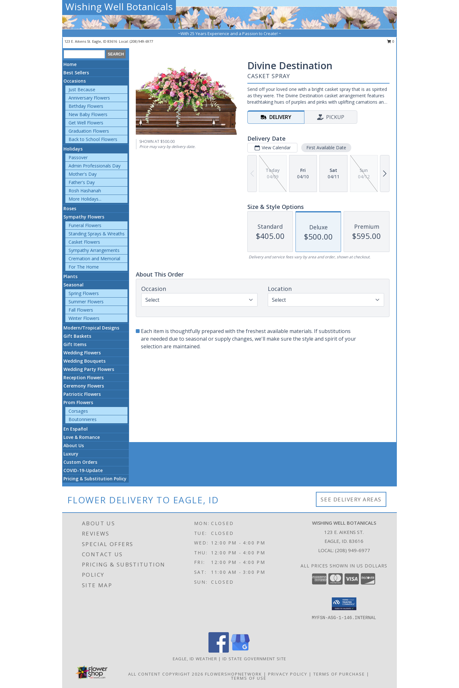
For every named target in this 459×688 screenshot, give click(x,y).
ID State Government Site (254, 659)
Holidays (73, 149)
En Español (75, 429)
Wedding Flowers (82, 353)
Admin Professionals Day (94, 166)
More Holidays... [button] (85, 199)
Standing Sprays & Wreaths (97, 234)
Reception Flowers (83, 377)
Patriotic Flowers (82, 394)
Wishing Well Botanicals (119, 7)
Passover (78, 157)
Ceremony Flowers (83, 386)
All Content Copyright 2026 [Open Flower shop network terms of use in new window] (165, 674)
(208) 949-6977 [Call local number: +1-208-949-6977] (141, 41)
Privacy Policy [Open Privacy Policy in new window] (287, 674)
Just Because (82, 89)
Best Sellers (76, 73)
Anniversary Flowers (89, 98)
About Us (73, 445)
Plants (70, 276)
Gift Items (74, 344)
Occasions (74, 81)
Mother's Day (83, 174)
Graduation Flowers (89, 131)
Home (69, 64)
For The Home (84, 267)
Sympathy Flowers (83, 217)
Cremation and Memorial (94, 258)
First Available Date (326, 147)
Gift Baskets (77, 336)
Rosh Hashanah (85, 191)
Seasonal (73, 285)
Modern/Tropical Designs (91, 328)
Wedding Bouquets (84, 361)
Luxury (70, 454)
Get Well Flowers (86, 123)
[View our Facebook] (218, 651)
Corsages (78, 411)
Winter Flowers (84, 318)
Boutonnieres (83, 419)
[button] (344, 603)
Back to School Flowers (93, 139)
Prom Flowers (78, 402)
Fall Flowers (81, 310)
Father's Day (82, 182)
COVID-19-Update (83, 470)
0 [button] (391, 41)
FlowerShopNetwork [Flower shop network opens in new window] (233, 674)
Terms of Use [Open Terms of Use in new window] (248, 678)
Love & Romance (81, 437)
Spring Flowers (84, 293)
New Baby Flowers (88, 114)
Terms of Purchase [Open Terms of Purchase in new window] (339, 674)
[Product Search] (84, 54)
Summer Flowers (86, 302)
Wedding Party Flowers (88, 369)
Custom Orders (80, 462)
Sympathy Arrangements (94, 250)
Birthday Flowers (86, 106)
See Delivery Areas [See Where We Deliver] (351, 499)
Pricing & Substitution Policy (95, 479)
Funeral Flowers (85, 225)
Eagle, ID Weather (195, 659)
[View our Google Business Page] (240, 651)
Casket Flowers (84, 242)
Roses (69, 208)
